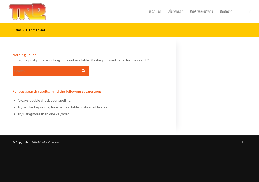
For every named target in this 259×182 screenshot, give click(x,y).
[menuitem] (155, 11)
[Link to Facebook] (250, 11)
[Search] (51, 71)
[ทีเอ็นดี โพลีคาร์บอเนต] (28, 11)
